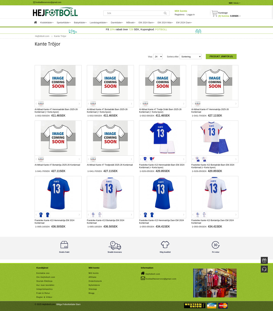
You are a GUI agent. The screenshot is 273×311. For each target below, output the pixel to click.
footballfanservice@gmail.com (47, 2)
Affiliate (92, 276)
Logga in (191, 14)
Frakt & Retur (43, 292)
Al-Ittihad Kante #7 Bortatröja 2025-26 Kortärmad (57, 164)
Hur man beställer (45, 284)
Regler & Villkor (44, 296)
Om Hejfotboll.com (45, 276)
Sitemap (93, 288)
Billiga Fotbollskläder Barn (68, 303)
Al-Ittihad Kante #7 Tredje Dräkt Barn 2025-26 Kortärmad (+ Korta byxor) (160, 110)
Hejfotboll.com (150, 272)
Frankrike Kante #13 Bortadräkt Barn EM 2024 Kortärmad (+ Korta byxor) (212, 165)
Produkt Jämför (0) (221, 56)
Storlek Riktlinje (44, 280)
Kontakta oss (43, 272)
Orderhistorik (95, 280)
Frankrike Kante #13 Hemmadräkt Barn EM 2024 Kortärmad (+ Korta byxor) (161, 165)
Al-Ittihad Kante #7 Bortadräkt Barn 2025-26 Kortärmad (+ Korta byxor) (107, 110)
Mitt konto (181, 10)
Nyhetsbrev (94, 284)
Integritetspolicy (44, 288)
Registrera (179, 14)
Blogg (91, 292)
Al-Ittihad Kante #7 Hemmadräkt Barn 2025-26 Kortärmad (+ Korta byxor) (56, 110)
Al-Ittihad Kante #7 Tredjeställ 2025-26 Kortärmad (110, 164)
